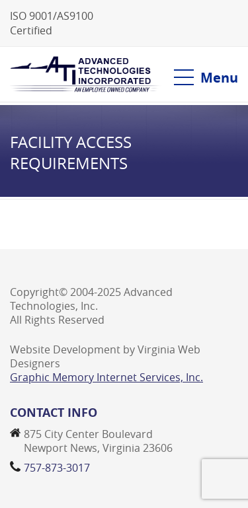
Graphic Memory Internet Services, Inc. (106, 377)
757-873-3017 (57, 467)
